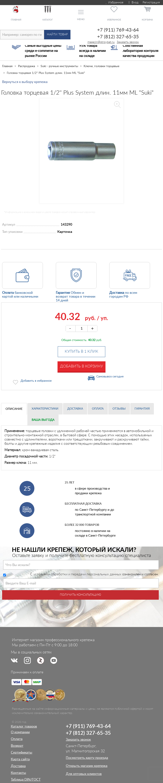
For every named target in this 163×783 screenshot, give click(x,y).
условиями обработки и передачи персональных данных (77, 574)
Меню (80, 19)
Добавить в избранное (36, 380)
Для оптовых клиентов (84, 774)
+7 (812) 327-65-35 (118, 37)
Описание (14, 408)
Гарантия (142, 408)
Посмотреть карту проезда (87, 758)
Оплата (98, 408)
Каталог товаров (24, 726)
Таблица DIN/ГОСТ (26, 779)
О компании (20, 732)
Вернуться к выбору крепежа (25, 82)
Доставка (75, 408)
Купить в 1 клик (81, 352)
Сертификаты (21, 752)
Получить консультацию (80, 594)
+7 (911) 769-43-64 (118, 30)
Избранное (114, 2)
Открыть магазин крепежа (86, 766)
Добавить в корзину (81, 366)
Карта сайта (20, 759)
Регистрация (151, 2)
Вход (133, 2)
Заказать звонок (128, 42)
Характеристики (45, 408)
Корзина (147, 20)
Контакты (18, 773)
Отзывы (119, 408)
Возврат (17, 745)
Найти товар (57, 34)
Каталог (47, 20)
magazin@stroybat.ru (101, 42)
